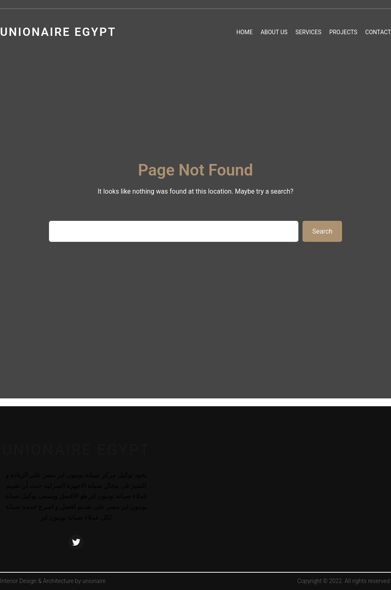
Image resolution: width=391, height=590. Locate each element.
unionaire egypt (76, 450)
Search (322, 231)
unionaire (94, 581)
